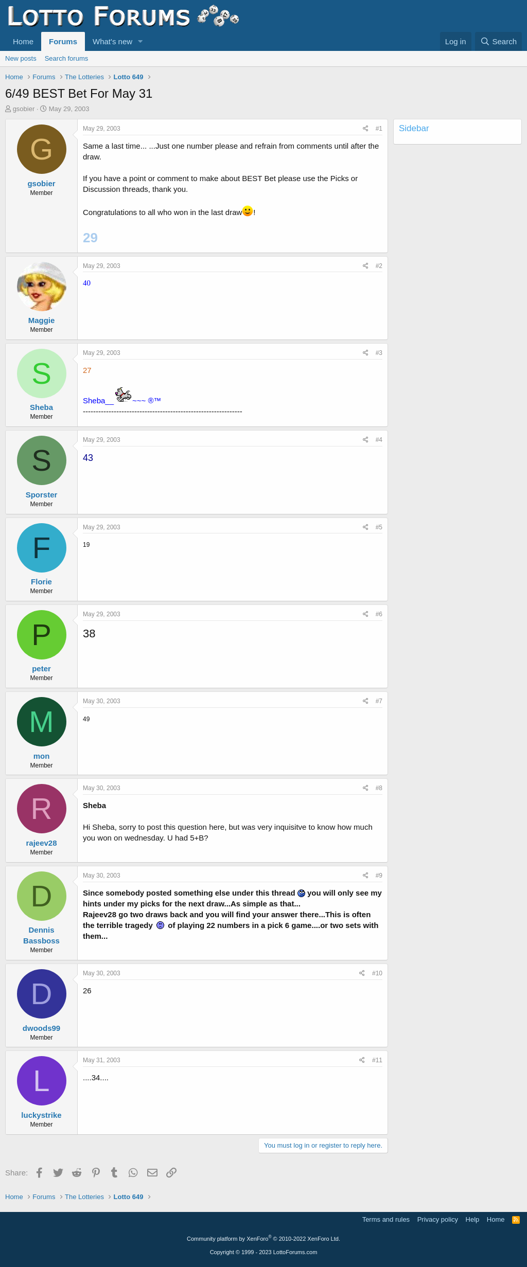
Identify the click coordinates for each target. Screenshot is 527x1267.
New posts (21, 58)
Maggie (41, 320)
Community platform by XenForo (263, 1239)
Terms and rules (386, 1219)
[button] (140, 41)
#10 (377, 973)
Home (23, 41)
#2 (379, 266)
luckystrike (41, 1115)
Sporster (42, 494)
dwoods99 (41, 1028)
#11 (377, 1060)
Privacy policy (437, 1219)
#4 (379, 439)
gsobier (24, 109)
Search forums (67, 58)
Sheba (41, 407)
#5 (379, 527)
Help (473, 1219)
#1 (379, 128)
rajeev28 (41, 842)
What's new (112, 41)
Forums (63, 41)
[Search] (498, 41)
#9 (379, 875)
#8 (379, 788)
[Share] (365, 129)
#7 (379, 701)
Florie (41, 581)
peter (41, 668)
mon (41, 756)
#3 (379, 352)
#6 (379, 614)
